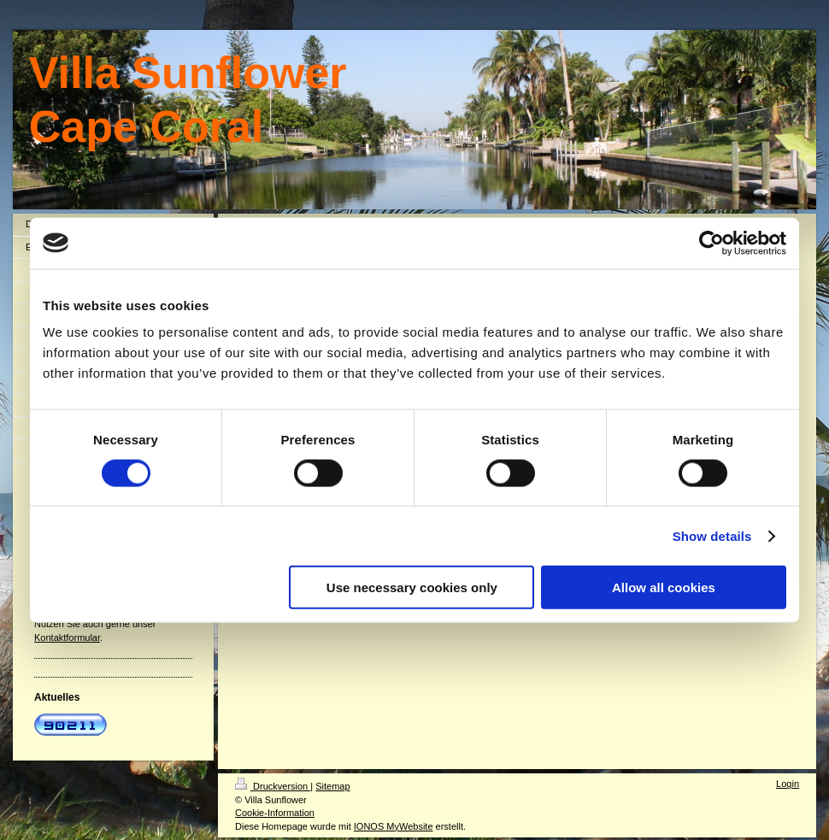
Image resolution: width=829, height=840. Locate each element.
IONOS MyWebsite (393, 826)
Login (787, 783)
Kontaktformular (67, 637)
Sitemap (332, 786)
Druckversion (272, 786)
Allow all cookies (663, 587)
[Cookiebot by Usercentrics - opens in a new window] (711, 243)
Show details (712, 535)
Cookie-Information (275, 813)
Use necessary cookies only (411, 587)
